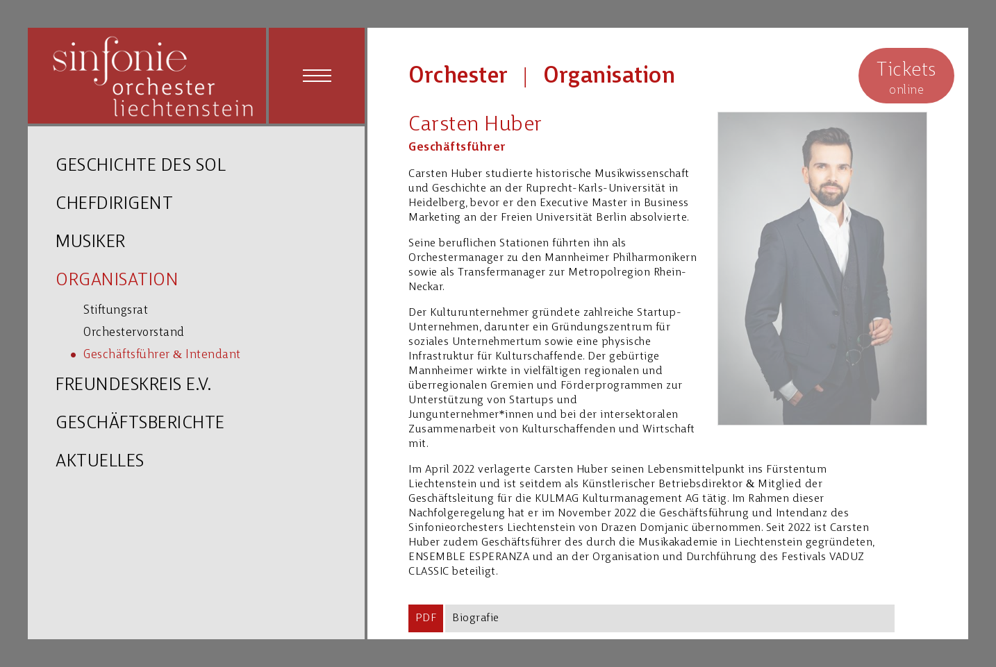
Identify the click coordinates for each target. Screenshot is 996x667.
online (906, 77)
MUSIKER (91, 242)
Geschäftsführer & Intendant (162, 355)
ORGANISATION (117, 280)
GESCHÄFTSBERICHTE (140, 423)
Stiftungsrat (115, 310)
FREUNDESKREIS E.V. (133, 385)
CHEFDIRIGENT (114, 204)
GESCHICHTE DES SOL (141, 166)
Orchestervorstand (134, 333)
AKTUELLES (100, 462)
